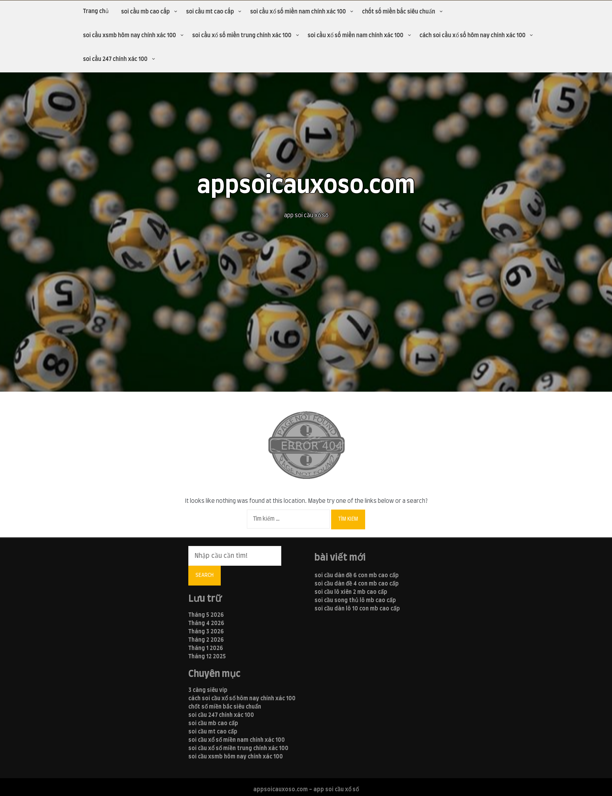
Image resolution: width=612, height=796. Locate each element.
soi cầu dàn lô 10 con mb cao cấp (357, 609)
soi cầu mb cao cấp (145, 12)
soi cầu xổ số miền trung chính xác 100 (242, 35)
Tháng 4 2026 (206, 623)
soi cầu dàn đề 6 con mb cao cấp (357, 575)
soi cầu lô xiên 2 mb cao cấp (351, 592)
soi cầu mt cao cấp (210, 12)
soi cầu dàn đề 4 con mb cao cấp (357, 584)
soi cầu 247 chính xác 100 (115, 59)
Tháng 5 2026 (206, 615)
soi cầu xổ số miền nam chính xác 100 (298, 12)
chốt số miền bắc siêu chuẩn (398, 12)
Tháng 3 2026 (206, 632)
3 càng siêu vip (207, 690)
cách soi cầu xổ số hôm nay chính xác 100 (473, 35)
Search (204, 575)
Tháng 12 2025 (207, 657)
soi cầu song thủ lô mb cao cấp (355, 600)
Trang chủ (96, 11)
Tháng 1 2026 (205, 648)
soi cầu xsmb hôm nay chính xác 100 (129, 35)
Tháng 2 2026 (206, 640)
